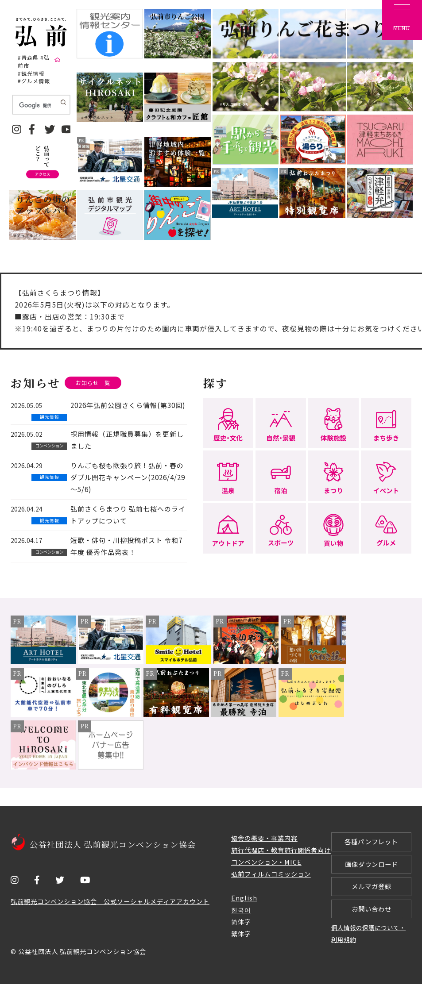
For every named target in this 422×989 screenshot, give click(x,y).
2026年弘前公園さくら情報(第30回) (127, 406)
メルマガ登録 (371, 889)
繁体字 (241, 934)
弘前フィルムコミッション (271, 874)
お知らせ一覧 (94, 383)
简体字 (241, 922)
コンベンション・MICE (266, 862)
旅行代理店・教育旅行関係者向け (281, 850)
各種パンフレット (371, 842)
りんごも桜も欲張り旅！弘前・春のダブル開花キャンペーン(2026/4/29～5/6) (127, 477)
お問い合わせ (371, 912)
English (244, 898)
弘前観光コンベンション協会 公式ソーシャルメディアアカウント (110, 901)
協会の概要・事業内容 (264, 838)
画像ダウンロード (371, 866)
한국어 (241, 910)
